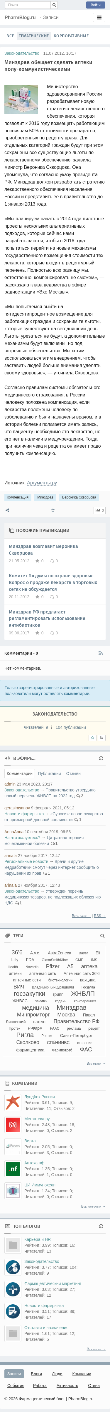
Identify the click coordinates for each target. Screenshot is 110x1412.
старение (84, 1043)
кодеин (61, 1001)
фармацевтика (30, 1050)
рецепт (94, 1028)
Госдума (88, 987)
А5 (70, 966)
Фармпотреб (62, 1050)
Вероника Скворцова (79, 497)
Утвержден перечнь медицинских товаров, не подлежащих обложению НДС (52, 897)
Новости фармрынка (24, 813)
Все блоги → (96, 1349)
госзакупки (29, 993)
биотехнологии (60, 980)
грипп (58, 994)
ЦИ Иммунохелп (39, 1185)
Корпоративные (71, 36)
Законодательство (21, 53)
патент (39, 1021)
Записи (14, 1373)
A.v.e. (35, 953)
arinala (10, 855)
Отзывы (73, 773)
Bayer (83, 953)
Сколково (27, 1042)
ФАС (86, 1049)
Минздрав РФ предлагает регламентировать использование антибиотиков (47, 618)
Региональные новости (26, 861)
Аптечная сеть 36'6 (82, 973)
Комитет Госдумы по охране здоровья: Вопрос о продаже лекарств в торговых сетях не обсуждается (53, 582)
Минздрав (45, 497)
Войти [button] (96, 5)
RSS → (100, 916)
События (15, 1385)
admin (10, 784)
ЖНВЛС (20, 1000)
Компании (81, 1373)
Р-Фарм (35, 1028)
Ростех (47, 1036)
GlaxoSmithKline (55, 960)
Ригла (25, 1034)
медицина (35, 1007)
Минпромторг (33, 1015)
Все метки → (96, 1063)
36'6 (17, 952)
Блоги (36, 1373)
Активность (67, 1385)
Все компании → (93, 1206)
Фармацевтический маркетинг (52, 1283)
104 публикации (71, 727)
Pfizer (53, 966)
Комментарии (20, 773)
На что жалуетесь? (22, 837)
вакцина (88, 980)
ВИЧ (18, 987)
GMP (79, 960)
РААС (55, 1028)
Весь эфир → (81, 916)
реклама (74, 1028)
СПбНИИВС (58, 1042)
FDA (30, 959)
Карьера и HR (37, 1239)
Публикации (49, 773)
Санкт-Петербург (76, 1035)
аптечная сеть (42, 973)
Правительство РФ (77, 1021)
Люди (57, 1373)
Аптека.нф (34, 1163)
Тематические (34, 36)
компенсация (17, 497)
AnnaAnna (13, 831)
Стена (94, 1385)
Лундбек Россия (39, 1096)
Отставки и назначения (46, 1327)
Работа (40, 1385)
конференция (85, 1001)
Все (10, 36)
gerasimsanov (17, 808)
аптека (89, 966)
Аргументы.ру (42, 482)
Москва (66, 1015)
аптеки (15, 973)
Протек (14, 1028)
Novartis (32, 967)
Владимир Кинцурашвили (53, 987)
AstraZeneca (59, 953)
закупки (41, 1001)
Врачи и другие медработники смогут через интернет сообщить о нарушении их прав (51, 867)
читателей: (36, 727)
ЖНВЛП (83, 993)
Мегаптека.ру (37, 1118)
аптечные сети (27, 980)
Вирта (30, 1140)
